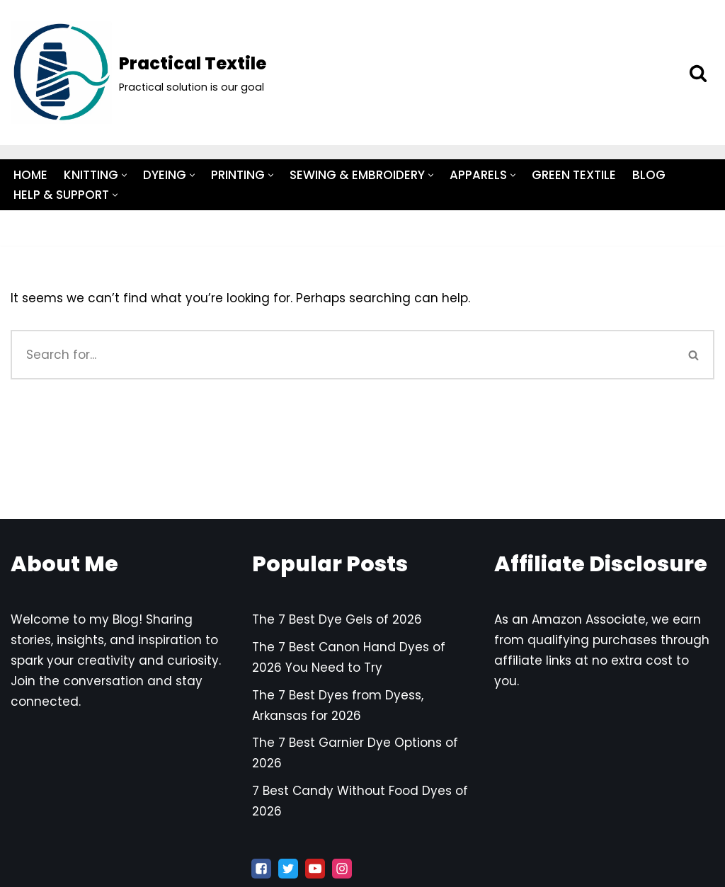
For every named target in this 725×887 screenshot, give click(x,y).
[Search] (698, 73)
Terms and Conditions (160, 480)
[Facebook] (261, 869)
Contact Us (193, 440)
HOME (30, 174)
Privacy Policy (186, 500)
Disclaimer (196, 460)
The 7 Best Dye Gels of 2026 (337, 619)
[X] (288, 869)
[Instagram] (342, 869)
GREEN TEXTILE (574, 174)
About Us (111, 440)
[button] (124, 175)
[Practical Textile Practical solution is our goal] (138, 72)
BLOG (649, 174)
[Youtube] (315, 869)
